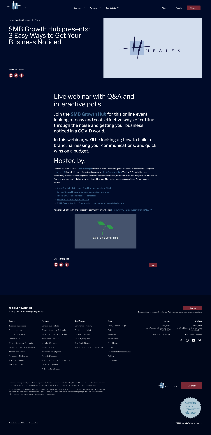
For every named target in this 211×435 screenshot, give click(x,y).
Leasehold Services (49, 343)
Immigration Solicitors (50, 339)
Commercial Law (15, 330)
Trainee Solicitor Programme (119, 352)
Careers (111, 347)
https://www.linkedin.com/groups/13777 (131, 209)
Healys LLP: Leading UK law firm (73, 199)
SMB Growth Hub (88, 114)
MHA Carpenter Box (112, 172)
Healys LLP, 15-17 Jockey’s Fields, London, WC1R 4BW (158, 327)
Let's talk (191, 385)
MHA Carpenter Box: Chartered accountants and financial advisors (90, 203)
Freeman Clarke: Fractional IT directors (76, 195)
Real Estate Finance (16, 360)
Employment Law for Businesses (22, 347)
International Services (18, 351)
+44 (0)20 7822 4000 (161, 334)
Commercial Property (17, 334)
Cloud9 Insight (85, 168)
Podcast (111, 330)
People (178, 8)
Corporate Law (15, 339)
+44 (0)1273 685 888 (193, 334)
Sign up (193, 308)
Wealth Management (50, 364)
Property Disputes (49, 356)
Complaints (112, 360)
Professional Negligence (18, 356)
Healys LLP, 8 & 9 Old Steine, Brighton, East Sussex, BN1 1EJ (189, 327)
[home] (20, 6)
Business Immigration (17, 326)
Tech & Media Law (16, 364)
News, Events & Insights (20, 20)
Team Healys (113, 343)
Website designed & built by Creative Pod (23, 423)
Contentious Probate (50, 326)
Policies (111, 356)
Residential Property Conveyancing (56, 360)
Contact (193, 8)
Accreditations (113, 339)
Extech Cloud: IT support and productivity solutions (83, 192)
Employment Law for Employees (54, 334)
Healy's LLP (59, 172)
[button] (79, 8)
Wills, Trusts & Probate (51, 369)
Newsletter (112, 334)
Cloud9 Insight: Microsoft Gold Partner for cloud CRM (84, 188)
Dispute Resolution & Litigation (21, 343)
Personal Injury (48, 347)
